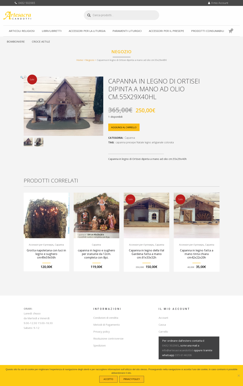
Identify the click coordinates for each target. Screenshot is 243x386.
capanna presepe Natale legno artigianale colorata (145, 142)
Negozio (89, 60)
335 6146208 (183, 355)
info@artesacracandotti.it (177, 350)
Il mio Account (218, 3)
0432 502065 (25, 3)
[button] (60, 77)
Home (80, 60)
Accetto (109, 380)
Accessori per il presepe (41, 244)
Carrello (163, 331)
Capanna (130, 137)
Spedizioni (99, 345)
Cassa (162, 324)
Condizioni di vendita (105, 317)
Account (163, 317)
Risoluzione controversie (108, 338)
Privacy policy (101, 331)
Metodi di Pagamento (106, 324)
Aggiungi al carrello (125, 127)
